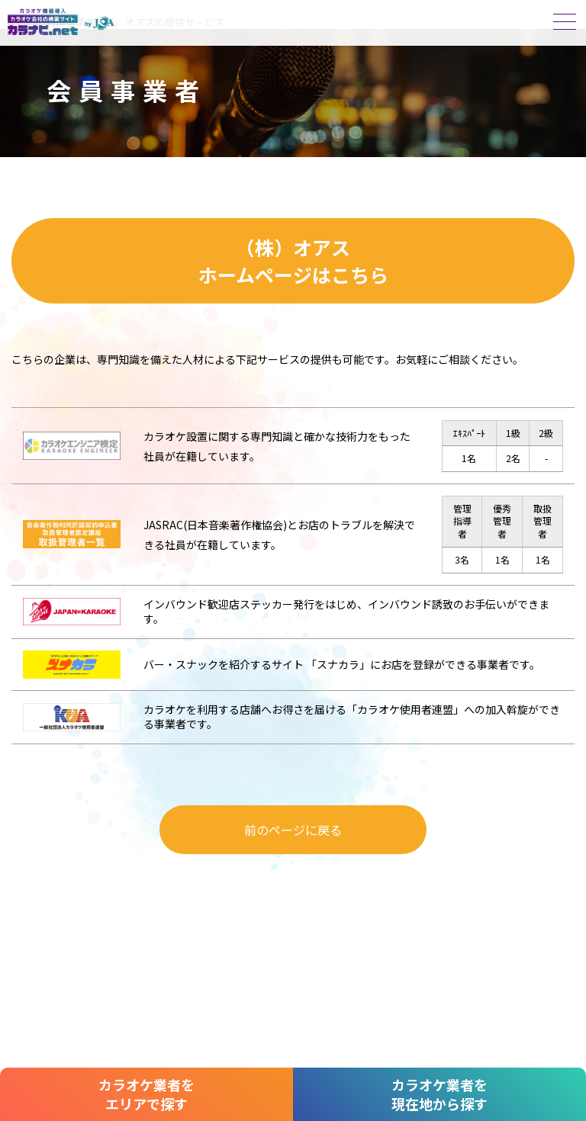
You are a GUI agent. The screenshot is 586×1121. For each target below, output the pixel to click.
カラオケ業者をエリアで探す (146, 1093)
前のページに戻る (293, 830)
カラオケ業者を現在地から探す (439, 1093)
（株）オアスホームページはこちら (293, 260)
